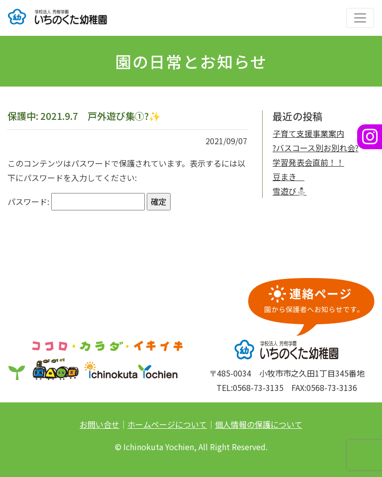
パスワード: (76, 201)
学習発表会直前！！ (308, 162)
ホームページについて (167, 424)
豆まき (288, 177)
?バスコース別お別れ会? (316, 148)
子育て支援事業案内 (308, 133)
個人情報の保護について (258, 424)
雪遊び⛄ (289, 191)
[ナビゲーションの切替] (360, 18)
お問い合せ (99, 424)
